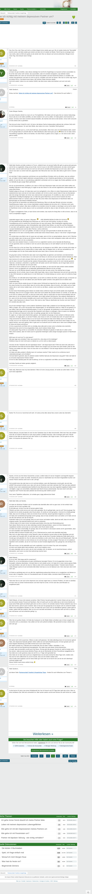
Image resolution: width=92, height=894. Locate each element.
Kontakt (23, 881)
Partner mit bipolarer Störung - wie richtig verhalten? (22, 838)
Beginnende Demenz (10, 866)
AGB (51, 881)
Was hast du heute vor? (11, 861)
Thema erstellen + (32, 9)
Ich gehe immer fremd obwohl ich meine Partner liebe (23, 820)
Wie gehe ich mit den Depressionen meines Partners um (24, 829)
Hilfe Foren (7, 9)
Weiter (73, 756)
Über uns (18, 881)
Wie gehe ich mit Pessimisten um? (15, 833)
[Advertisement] (43, 151)
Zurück (34, 756)
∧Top (88, 892)
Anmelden (73, 9)
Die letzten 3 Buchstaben (12, 848)
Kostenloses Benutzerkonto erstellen (43, 750)
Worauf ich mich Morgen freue (14, 857)
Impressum (29, 881)
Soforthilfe (43, 9)
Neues (15, 9)
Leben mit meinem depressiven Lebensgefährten (21, 824)
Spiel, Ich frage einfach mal (13, 853)
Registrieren (64, 9)
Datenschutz (35, 881)
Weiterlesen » (43, 734)
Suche (22, 9)
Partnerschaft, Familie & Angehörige (17, 873)
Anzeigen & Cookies (44, 881)
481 (73, 22)
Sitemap (56, 881)
